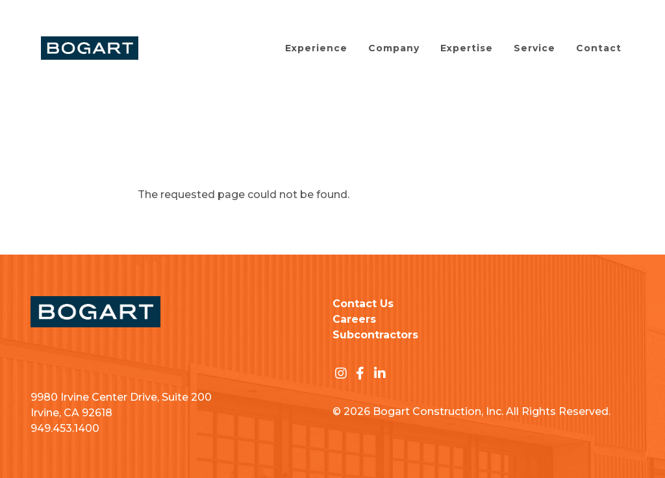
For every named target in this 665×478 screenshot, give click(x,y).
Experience (316, 48)
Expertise (466, 48)
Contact (598, 48)
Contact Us (363, 303)
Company (394, 48)
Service (534, 48)
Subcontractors (375, 335)
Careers (354, 319)
